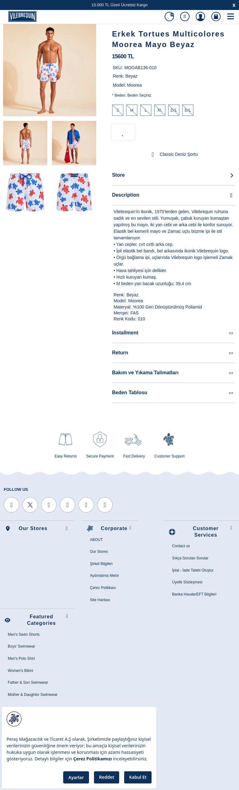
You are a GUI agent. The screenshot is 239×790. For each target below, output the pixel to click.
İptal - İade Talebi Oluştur (192, 570)
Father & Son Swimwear (28, 682)
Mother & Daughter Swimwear (33, 694)
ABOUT (96, 540)
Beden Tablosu (173, 392)
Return (173, 353)
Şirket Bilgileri (101, 564)
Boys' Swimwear (21, 646)
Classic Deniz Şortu (173, 154)
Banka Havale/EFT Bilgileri (194, 594)
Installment (173, 333)
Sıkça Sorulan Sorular (190, 558)
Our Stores (99, 551)
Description (173, 195)
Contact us (181, 546)
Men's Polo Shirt (21, 658)
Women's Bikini (20, 670)
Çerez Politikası (103, 588)
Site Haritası (100, 600)
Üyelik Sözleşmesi (187, 582)
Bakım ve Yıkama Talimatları (173, 372)
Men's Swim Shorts (24, 634)
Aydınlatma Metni (104, 575)
